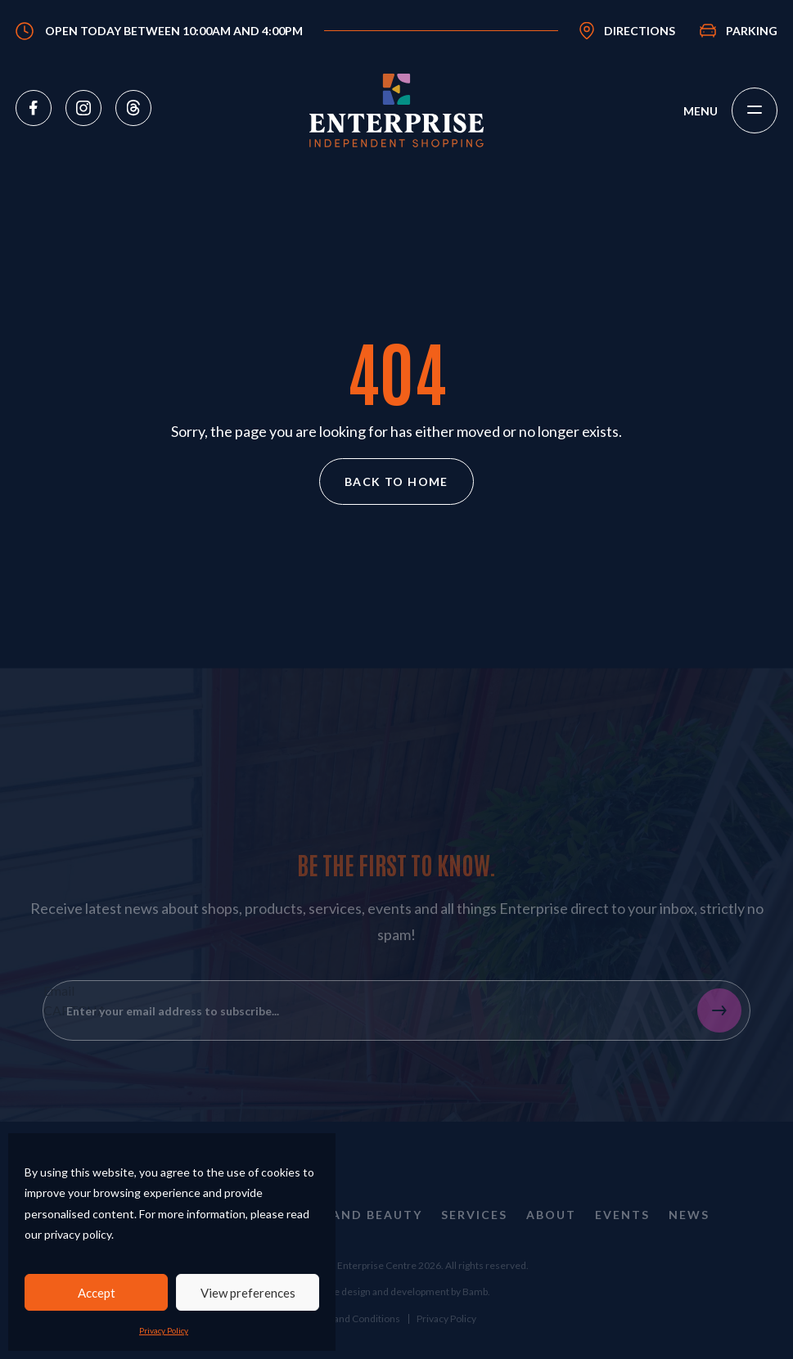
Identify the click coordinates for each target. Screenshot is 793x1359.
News (689, 1238)
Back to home (396, 481)
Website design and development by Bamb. (396, 1314)
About (551, 1238)
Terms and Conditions (352, 1341)
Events (622, 1238)
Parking (751, 31)
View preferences (248, 1292)
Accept (96, 1292)
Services (474, 1238)
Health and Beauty (347, 1238)
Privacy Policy (163, 1330)
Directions (639, 31)
